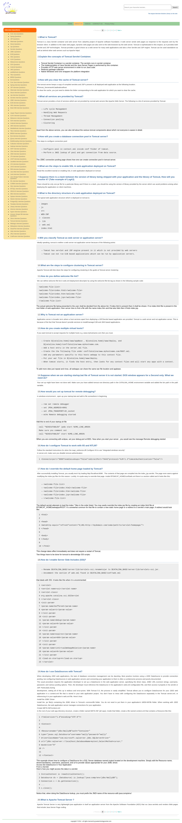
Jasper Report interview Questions (21, 113)
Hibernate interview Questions (19, 90)
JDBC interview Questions (18, 100)
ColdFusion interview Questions (20, 236)
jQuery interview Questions (18, 138)
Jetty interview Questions (18, 231)
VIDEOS (87, 24)
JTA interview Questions (17, 156)
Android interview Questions (19, 123)
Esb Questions (14, 80)
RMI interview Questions (17, 169)
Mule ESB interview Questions (19, 108)
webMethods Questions (17, 72)
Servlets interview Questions (19, 98)
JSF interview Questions (17, 87)
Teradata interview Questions (19, 204)
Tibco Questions (15, 75)
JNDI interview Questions (18, 154)
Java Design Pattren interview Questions (19, 177)
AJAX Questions (15, 59)
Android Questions (16, 67)
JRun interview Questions (18, 234)
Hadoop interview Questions (19, 146)
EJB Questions (15, 54)
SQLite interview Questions (18, 199)
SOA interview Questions (18, 121)
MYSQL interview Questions (19, 189)
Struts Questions (15, 44)
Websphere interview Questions (20, 226)
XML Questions (15, 57)
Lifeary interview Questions (18, 206)
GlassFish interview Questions (19, 229)
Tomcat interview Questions (18, 221)
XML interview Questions (18, 105)
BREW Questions (15, 77)
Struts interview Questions (18, 92)
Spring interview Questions (18, 85)
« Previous (96, 30)
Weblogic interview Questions (19, 223)
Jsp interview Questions (17, 95)
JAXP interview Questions (18, 159)
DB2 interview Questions (18, 194)
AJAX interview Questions (18, 115)
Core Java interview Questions (19, 82)
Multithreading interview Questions (21, 141)
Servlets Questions (16, 49)
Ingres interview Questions (18, 212)
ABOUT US (78, 24)
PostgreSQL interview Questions (20, 201)
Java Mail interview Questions (19, 172)
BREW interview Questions (18, 133)
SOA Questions (15, 64)
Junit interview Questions (18, 174)
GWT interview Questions (18, 149)
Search (175, 7)
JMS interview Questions (18, 126)
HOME (70, 24)
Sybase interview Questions (19, 196)
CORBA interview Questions (19, 183)
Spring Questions (15, 36)
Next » (120, 30)
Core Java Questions (16, 34)
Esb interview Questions (17, 136)
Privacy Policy (109, 24)
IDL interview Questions (17, 181)
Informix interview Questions (19, 209)
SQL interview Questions (18, 186)
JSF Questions (15, 39)
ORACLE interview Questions (19, 191)
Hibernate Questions (16, 41)
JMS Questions (15, 69)
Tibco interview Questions (18, 131)
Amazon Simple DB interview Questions (19, 215)
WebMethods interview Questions (20, 128)
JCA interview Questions (17, 164)
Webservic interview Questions (19, 118)
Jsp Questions (14, 46)
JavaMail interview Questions (19, 161)
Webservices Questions (17, 62)
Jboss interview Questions (18, 218)
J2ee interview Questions (18, 151)
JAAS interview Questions (18, 167)
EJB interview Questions (17, 103)
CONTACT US (97, 24)
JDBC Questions (15, 52)
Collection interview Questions (19, 144)
